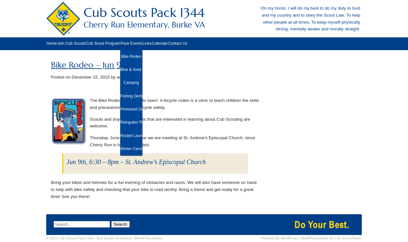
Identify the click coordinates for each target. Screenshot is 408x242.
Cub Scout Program (103, 43)
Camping (131, 82)
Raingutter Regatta (131, 122)
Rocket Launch (131, 135)
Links (147, 43)
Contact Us (177, 43)
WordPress (289, 238)
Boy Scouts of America (114, 238)
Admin (148, 238)
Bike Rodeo (131, 56)
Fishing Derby (131, 96)
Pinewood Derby (131, 109)
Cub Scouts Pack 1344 (204, 17)
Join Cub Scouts (71, 43)
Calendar (160, 43)
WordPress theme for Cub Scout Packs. (331, 238)
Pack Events (131, 43)
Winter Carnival (131, 149)
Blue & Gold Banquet (131, 69)
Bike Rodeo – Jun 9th (90, 65)
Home (52, 43)
